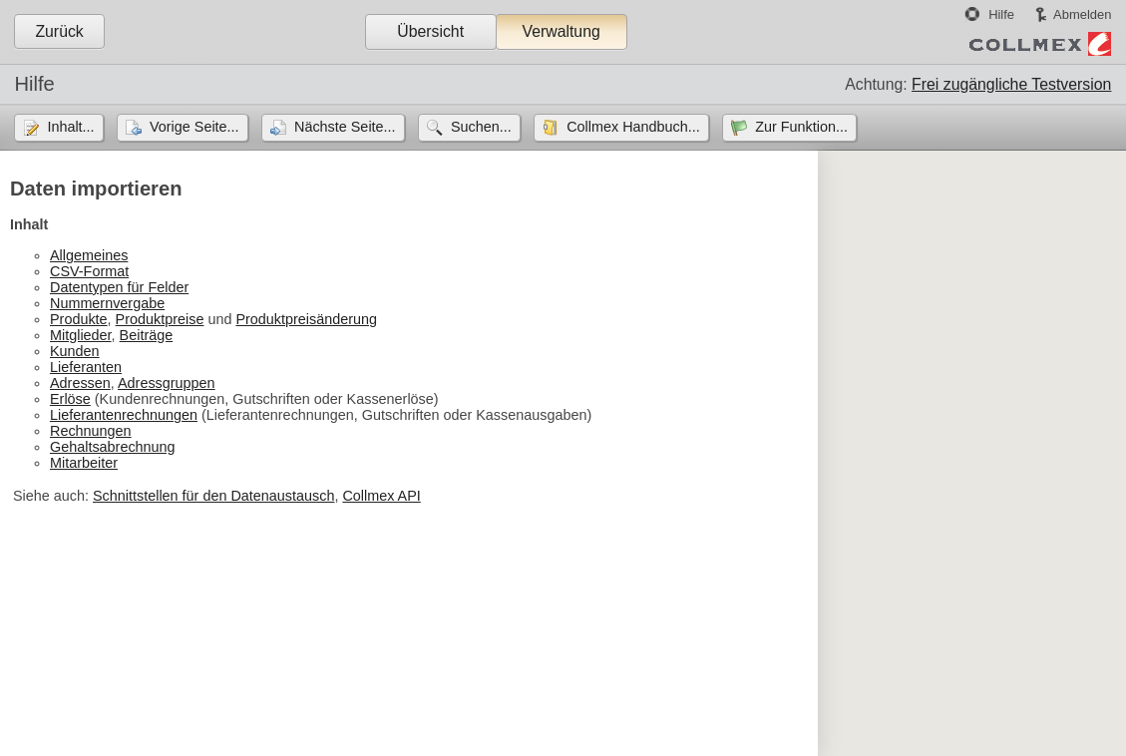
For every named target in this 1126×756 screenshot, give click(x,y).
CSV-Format (89, 271)
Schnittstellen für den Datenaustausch (213, 496)
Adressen (80, 383)
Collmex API (381, 496)
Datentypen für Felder (119, 287)
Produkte (79, 319)
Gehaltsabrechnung (113, 447)
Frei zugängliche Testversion (1011, 84)
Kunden (75, 351)
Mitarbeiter (84, 463)
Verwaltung (560, 31)
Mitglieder (81, 335)
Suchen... (481, 127)
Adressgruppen (166, 383)
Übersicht (430, 31)
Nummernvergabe (107, 303)
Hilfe (1001, 14)
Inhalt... (70, 127)
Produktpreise (160, 319)
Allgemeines (89, 255)
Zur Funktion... (801, 127)
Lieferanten (86, 367)
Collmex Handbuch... (633, 127)
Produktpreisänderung (306, 319)
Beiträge (147, 335)
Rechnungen (91, 431)
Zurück (59, 31)
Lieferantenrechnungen (123, 415)
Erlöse (70, 399)
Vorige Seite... (194, 127)
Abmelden (1082, 14)
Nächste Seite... (345, 127)
